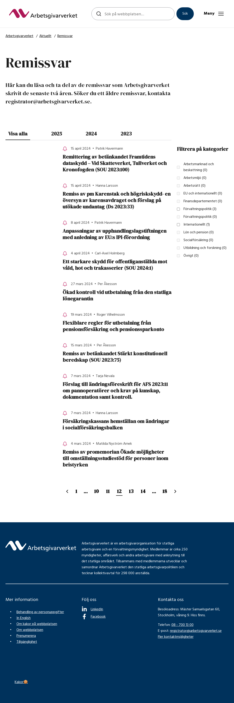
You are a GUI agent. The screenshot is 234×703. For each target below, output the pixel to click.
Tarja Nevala (105, 376)
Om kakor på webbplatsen (36, 624)
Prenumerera (26, 636)
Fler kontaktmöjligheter (176, 637)
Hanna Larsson (107, 186)
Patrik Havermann (109, 149)
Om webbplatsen (29, 630)
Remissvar (65, 36)
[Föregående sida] (67, 491)
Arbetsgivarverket (19, 36)
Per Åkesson (107, 284)
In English (23, 618)
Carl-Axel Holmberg (110, 253)
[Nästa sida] (175, 491)
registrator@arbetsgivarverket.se (196, 631)
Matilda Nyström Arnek (114, 444)
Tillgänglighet (26, 642)
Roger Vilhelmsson (111, 315)
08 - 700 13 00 (182, 625)
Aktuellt (45, 36)
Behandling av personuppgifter (40, 612)
